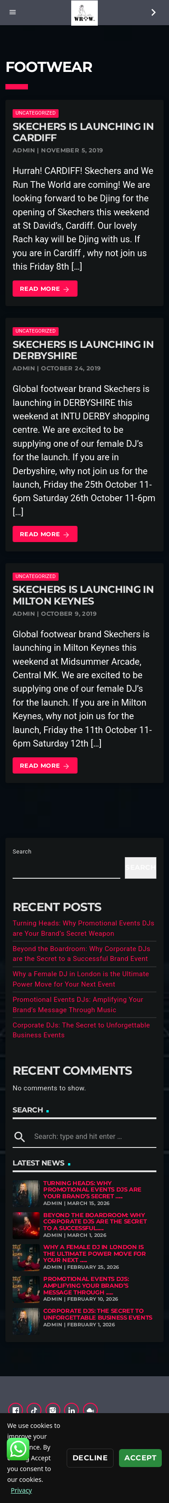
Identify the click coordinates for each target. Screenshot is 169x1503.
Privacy (21, 1490)
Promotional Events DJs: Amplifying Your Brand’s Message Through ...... (85, 1285)
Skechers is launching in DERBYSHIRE (83, 350)
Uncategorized (35, 113)
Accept (140, 1458)
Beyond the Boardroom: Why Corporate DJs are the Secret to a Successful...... (94, 1222)
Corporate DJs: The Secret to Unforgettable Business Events (97, 1314)
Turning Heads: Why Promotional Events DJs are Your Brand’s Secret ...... (92, 1190)
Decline (90, 1458)
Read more (45, 289)
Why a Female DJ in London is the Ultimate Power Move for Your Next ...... (94, 1253)
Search (22, 851)
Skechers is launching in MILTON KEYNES (83, 595)
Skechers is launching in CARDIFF (83, 132)
